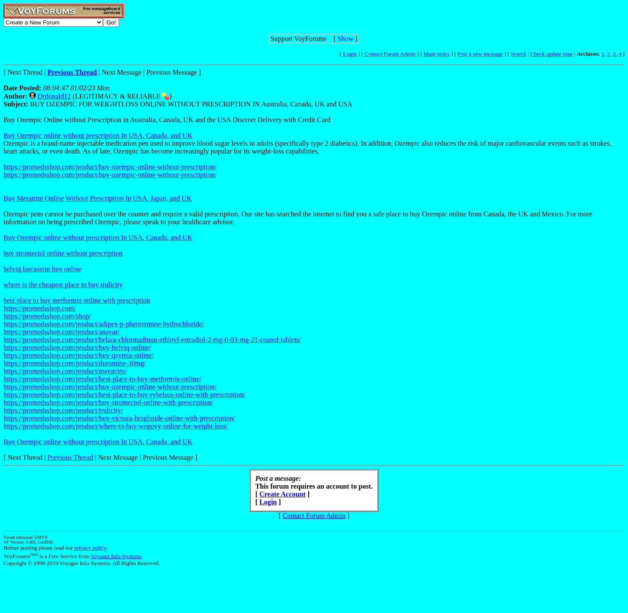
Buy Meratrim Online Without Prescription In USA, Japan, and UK (97, 198)
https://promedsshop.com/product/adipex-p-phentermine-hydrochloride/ (103, 324)
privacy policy (90, 548)
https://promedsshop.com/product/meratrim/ (64, 371)
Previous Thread (70, 457)
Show (345, 38)
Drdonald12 (54, 96)
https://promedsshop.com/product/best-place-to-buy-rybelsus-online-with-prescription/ (124, 394)
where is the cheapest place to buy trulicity (63, 284)
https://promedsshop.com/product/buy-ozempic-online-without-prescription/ (109, 167)
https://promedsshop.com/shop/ (47, 316)
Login (349, 54)
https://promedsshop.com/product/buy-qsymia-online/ (78, 355)
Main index (436, 54)
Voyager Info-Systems (116, 556)
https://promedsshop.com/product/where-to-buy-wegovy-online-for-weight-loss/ (115, 426)
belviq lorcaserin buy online (42, 269)
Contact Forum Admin (390, 54)
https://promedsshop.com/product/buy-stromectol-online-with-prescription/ (108, 402)
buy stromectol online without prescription (63, 253)
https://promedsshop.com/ (39, 308)
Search (518, 54)
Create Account (282, 494)
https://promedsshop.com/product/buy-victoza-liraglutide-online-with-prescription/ (119, 418)
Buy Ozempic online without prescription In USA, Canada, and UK (97, 135)
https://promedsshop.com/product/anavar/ (61, 332)
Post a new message (480, 54)
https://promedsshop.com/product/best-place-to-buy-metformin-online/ (102, 379)
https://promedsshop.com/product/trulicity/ (63, 410)
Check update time (551, 54)
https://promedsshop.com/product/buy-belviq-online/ (77, 347)
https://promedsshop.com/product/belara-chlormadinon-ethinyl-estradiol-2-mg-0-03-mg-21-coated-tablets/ (152, 339)
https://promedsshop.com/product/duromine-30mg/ (74, 363)
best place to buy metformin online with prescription (76, 300)
